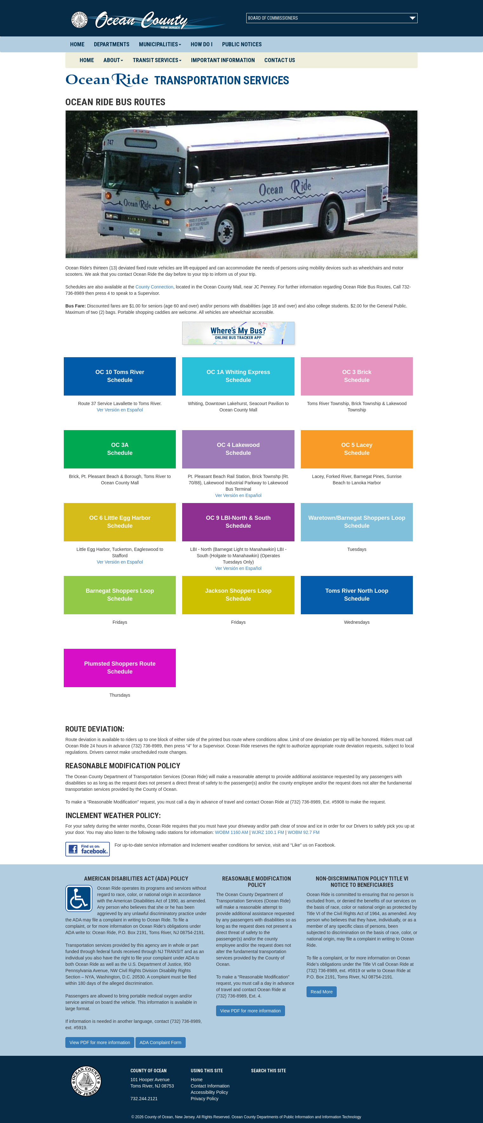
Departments (111, 44)
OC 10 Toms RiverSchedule (120, 376)
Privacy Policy (204, 1098)
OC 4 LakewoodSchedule (238, 449)
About (113, 60)
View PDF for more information (99, 1042)
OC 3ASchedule (120, 449)
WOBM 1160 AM (231, 832)
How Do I (202, 44)
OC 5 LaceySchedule (356, 449)
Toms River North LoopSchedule (356, 595)
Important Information (223, 60)
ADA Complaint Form (160, 1042)
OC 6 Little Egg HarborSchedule (119, 522)
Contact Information (210, 1085)
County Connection (154, 286)
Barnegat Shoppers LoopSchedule (120, 595)
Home (77, 44)
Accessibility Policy (209, 1092)
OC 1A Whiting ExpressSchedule (238, 376)
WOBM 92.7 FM (304, 832)
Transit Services (157, 60)
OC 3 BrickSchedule (356, 376)
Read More (322, 991)
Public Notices (242, 44)
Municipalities (160, 44)
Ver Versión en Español (120, 409)
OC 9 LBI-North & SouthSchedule (238, 522)
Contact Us (279, 60)
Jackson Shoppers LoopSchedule (238, 595)
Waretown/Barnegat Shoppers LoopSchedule (356, 522)
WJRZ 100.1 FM (268, 832)
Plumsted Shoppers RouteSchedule (119, 668)
